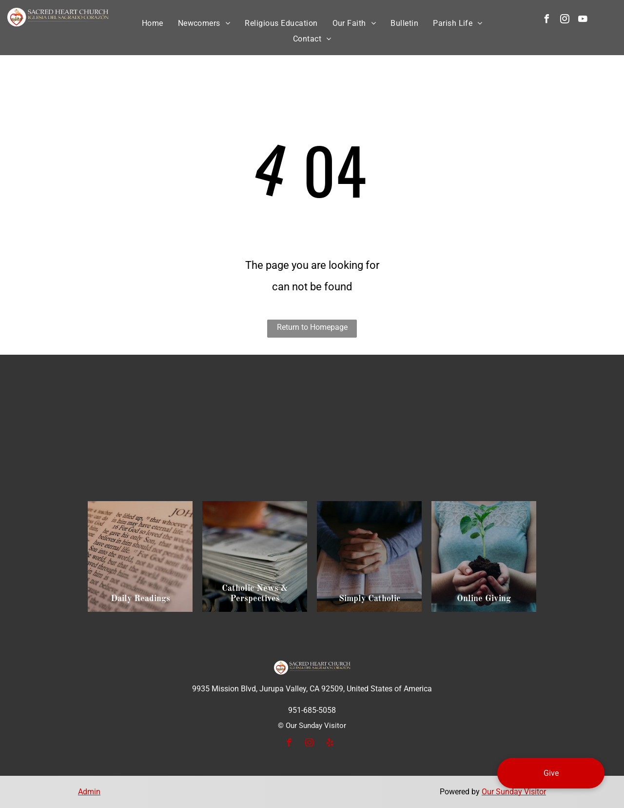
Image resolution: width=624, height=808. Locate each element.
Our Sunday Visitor (514, 791)
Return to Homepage (312, 327)
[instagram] (564, 20)
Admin (89, 791)
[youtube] (582, 20)
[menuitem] (153, 23)
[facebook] (546, 20)
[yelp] (329, 743)
